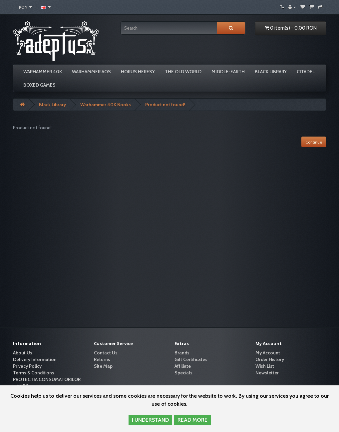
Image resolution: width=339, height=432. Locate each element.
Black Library (271, 72)
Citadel (306, 72)
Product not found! (165, 105)
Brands (181, 353)
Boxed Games (39, 85)
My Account (267, 353)
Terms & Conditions (33, 373)
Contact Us (106, 353)
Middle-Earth (228, 72)
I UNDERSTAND (150, 420)
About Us (22, 353)
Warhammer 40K (42, 72)
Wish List (264, 366)
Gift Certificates (190, 359)
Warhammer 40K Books (105, 105)
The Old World (183, 72)
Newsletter (267, 373)
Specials (183, 373)
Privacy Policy (27, 366)
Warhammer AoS (91, 72)
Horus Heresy (138, 72)
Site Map (103, 366)
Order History (269, 359)
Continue (313, 142)
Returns (102, 359)
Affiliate (182, 366)
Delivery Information (35, 359)
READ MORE (192, 420)
